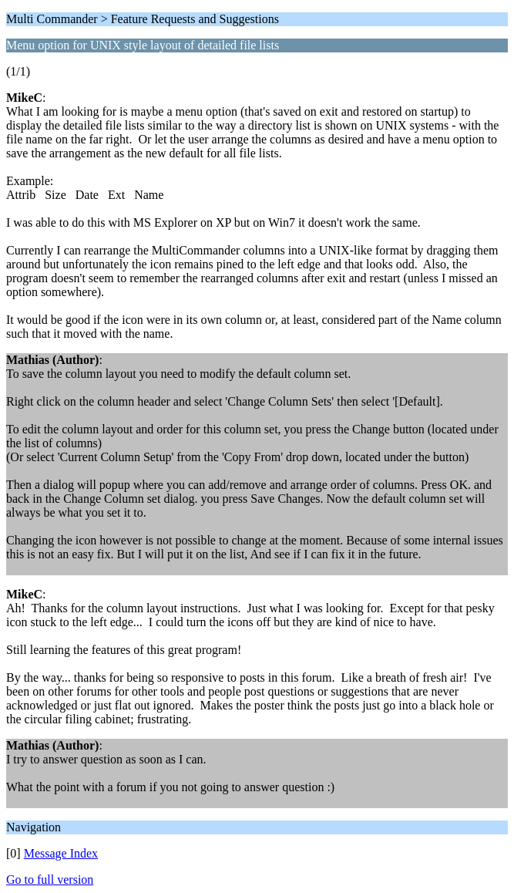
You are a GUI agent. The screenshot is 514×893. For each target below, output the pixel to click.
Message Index (61, 853)
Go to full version (49, 879)
